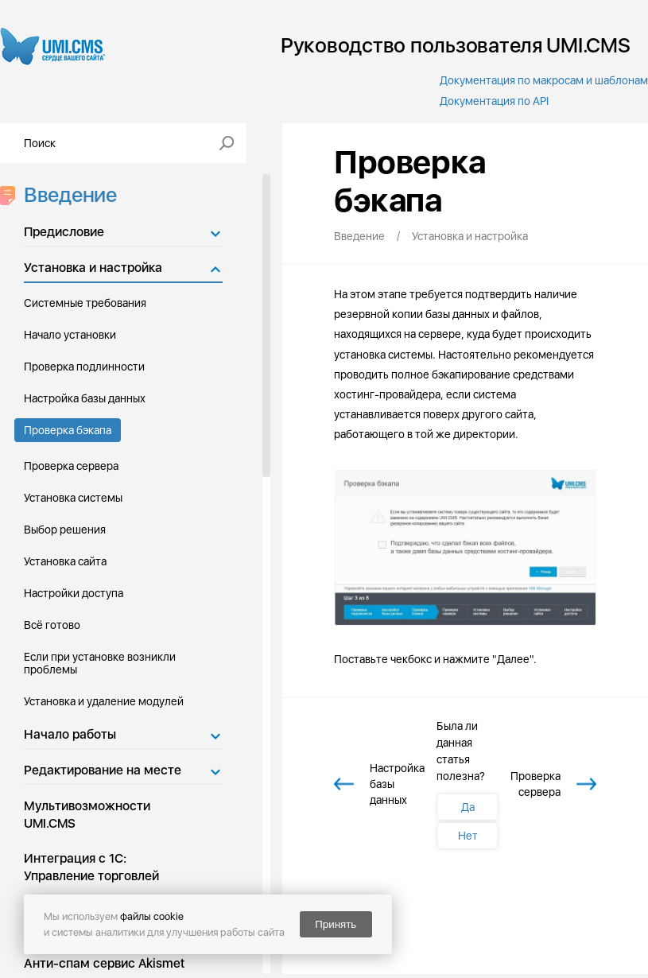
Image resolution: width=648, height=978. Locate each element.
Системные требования (85, 303)
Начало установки (70, 334)
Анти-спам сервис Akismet (104, 963)
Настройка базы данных (85, 398)
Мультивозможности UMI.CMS (87, 814)
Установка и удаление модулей (104, 701)
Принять (335, 924)
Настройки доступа (73, 593)
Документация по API (494, 101)
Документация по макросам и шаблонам (544, 80)
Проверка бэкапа (67, 430)
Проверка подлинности (84, 366)
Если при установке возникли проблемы (100, 663)
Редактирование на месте (102, 770)
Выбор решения (65, 529)
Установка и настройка (93, 267)
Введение (65, 194)
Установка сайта (65, 561)
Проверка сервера (71, 466)
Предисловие (64, 231)
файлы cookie (152, 916)
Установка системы (73, 497)
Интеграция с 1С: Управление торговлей (91, 867)
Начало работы (70, 734)
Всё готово (52, 625)
